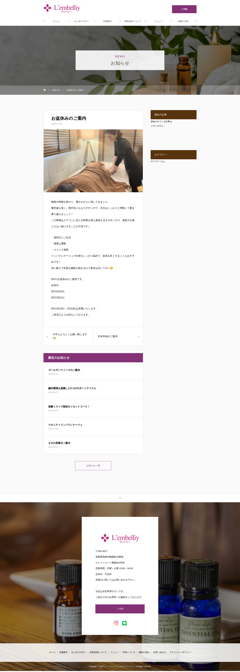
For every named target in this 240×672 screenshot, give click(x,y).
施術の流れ (183, 21)
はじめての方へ (81, 21)
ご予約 (120, 609)
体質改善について (132, 21)
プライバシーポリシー (180, 653)
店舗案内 (107, 21)
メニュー (158, 21)
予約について (128, 653)
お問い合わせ (159, 653)
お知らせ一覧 (93, 466)
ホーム (56, 21)
